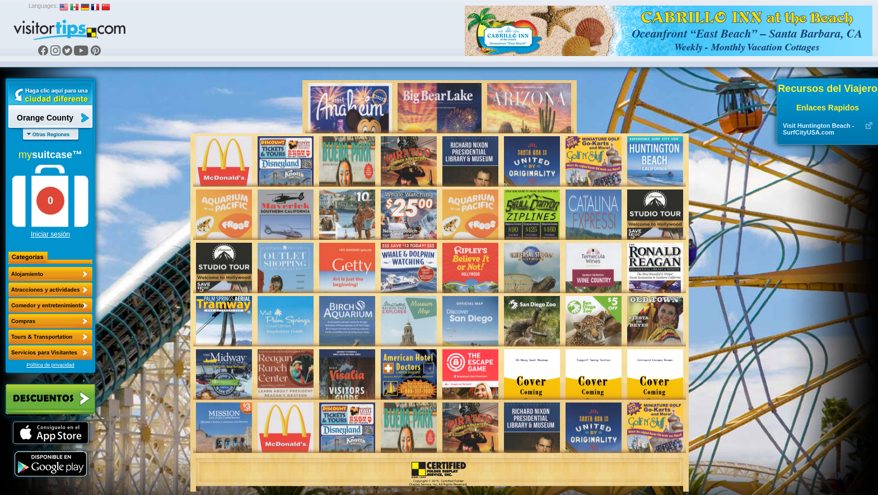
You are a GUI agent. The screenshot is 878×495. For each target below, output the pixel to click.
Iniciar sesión (50, 234)
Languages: (43, 6)
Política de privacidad (50, 365)
